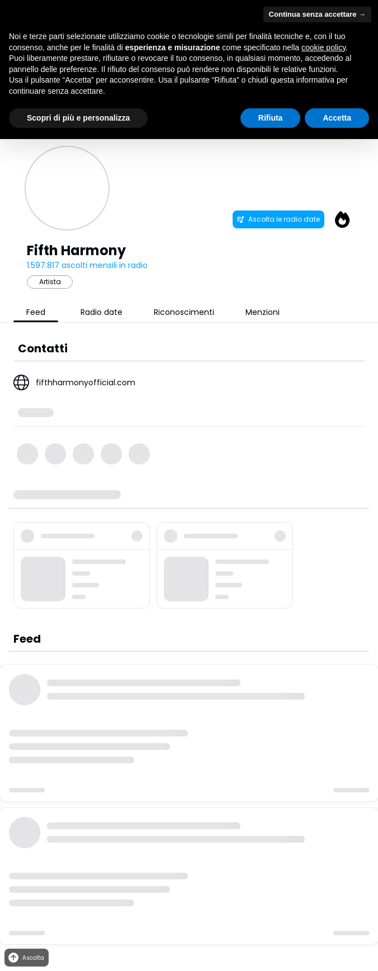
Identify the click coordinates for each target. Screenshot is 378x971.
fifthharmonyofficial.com (85, 382)
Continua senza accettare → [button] (317, 14)
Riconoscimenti (184, 312)
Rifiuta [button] (270, 117)
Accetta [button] (337, 117)
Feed (35, 312)
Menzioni (262, 312)
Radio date (101, 312)
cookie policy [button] (323, 47)
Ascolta (25, 958)
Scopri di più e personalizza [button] (78, 117)
